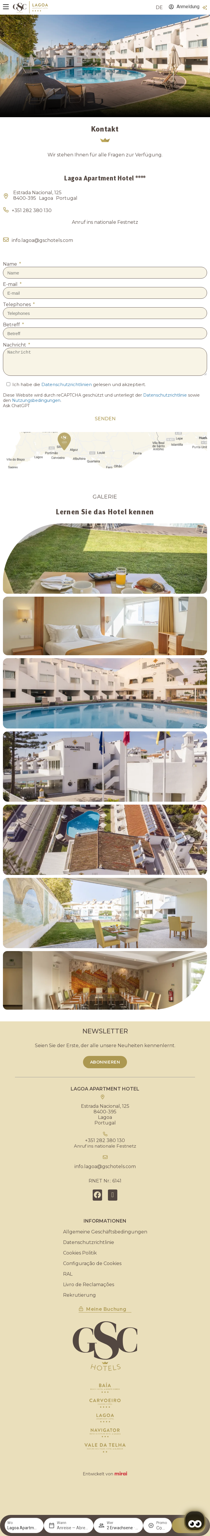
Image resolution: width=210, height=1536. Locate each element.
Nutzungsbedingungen (36, 400)
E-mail (11, 284)
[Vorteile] (204, 7)
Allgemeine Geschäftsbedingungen (105, 1232)
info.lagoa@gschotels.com (42, 240)
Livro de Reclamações (88, 1284)
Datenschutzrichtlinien (66, 384)
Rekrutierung (79, 1295)
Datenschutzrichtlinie (165, 395)
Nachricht (15, 345)
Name (10, 264)
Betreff (12, 324)
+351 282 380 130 (32, 210)
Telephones (17, 304)
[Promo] (161, 1528)
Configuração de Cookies (92, 1263)
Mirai (120, 1473)
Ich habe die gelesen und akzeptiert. (79, 384)
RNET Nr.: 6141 (105, 1181)
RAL (67, 1274)
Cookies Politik (80, 1253)
